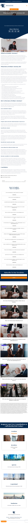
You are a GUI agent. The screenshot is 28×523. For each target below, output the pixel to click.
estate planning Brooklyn (4, 411)
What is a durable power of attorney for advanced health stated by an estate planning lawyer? (14, 245)
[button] (26, 5)
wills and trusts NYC (18, 409)
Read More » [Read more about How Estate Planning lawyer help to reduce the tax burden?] (14, 194)
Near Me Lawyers (21, 413)
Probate (5, 175)
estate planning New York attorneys (15, 411)
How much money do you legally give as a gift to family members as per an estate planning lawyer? (14, 223)
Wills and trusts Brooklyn (6, 409)
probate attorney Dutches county (24, 404)
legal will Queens (11, 403)
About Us (8, 517)
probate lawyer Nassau (7, 406)
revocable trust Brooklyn (10, 407)
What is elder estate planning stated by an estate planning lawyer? (14, 239)
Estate (3, 175)
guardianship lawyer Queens (9, 413)
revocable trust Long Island (14, 407)
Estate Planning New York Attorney (14, 514)
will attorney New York (19, 408)
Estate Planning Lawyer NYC (4, 413)
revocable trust (6, 408)
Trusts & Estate (9, 5)
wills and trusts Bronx (2, 409)
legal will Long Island (2, 403)
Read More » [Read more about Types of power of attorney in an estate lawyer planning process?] (14, 256)
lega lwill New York (5, 403)
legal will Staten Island (14, 403)
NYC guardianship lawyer (19, 404)
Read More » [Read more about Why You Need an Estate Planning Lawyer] (14, 199)
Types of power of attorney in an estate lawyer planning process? (14, 254)
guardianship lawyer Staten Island (14, 413)
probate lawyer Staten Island (23, 406)
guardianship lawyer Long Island (21, 412)
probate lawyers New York (15, 406)
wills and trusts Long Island (10, 409)
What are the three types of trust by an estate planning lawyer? (14, 212)
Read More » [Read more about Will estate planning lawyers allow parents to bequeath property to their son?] (14, 220)
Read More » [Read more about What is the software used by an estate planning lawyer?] (14, 267)
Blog (18, 517)
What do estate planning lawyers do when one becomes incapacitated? (14, 249)
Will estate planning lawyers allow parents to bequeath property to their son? (14, 217)
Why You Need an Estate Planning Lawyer (14, 197)
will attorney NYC (22, 408)
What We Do (12, 517)
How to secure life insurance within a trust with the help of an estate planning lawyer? (14, 260)
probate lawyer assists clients (10, 62)
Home (5, 25)
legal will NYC (8, 403)
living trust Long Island (21, 403)
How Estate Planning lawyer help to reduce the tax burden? (14, 192)
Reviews (15, 517)
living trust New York (25, 403)
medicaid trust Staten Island (5, 404)
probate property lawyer (6, 407)
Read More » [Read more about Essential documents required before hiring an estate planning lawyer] (14, 204)
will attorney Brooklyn (11, 408)
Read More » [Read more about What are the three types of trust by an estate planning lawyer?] (14, 214)
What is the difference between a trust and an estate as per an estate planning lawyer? (14, 207)
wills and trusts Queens (22, 409)
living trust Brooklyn (17, 403)
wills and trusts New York (14, 409)
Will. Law (15, 175)
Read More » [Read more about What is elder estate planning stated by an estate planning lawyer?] (14, 241)
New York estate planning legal (9, 404)
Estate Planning (4, 177)
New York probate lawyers (15, 404)
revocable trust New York (22, 407)
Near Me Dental (18, 413)
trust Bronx (9, 408)
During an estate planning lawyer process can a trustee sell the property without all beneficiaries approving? (14, 234)
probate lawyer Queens (11, 406)
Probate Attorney (10, 175)
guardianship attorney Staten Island (11, 412)
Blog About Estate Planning (10, 25)
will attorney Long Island (15, 408)
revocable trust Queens (3, 408)
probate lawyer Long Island (2, 406)
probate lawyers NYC (19, 406)
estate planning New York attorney (9, 411)
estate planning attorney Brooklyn (20, 411)
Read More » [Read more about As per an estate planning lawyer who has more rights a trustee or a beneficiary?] (14, 231)
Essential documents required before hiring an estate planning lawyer (14, 202)
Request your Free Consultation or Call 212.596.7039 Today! (14, 425)
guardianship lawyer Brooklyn (16, 412)
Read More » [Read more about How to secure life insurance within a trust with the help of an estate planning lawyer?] (14, 262)
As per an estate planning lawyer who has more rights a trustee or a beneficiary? (14, 229)
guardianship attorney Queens (5, 412)
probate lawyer (4, 169)
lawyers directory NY (18, 407)
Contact (20, 517)
